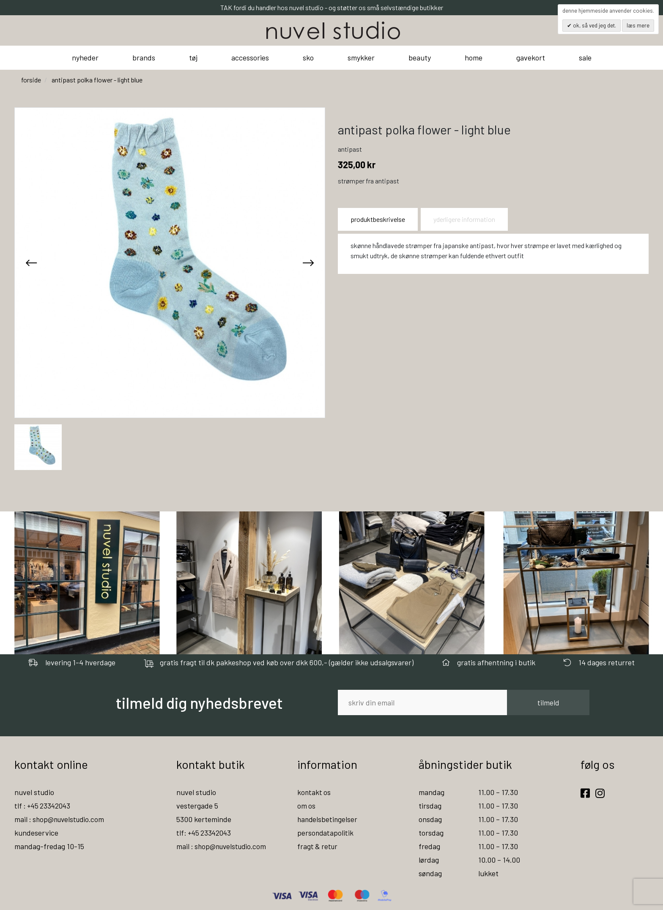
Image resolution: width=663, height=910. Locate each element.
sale (585, 57)
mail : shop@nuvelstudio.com (61, 819)
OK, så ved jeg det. (594, 25)
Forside (31, 80)
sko (308, 57)
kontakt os (314, 792)
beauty (419, 57)
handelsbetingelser (328, 819)
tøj (193, 57)
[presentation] (31, 262)
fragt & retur (318, 846)
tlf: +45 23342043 (205, 832)
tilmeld (548, 702)
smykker (361, 57)
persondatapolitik (325, 832)
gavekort (530, 57)
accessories (250, 57)
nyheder (85, 57)
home (473, 57)
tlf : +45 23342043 (44, 805)
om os (306, 805)
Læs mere (638, 25)
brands (143, 57)
